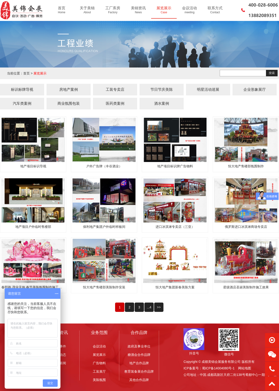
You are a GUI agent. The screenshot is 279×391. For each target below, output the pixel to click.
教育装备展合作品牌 (139, 371)
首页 (26, 73)
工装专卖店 (115, 89)
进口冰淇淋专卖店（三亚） (175, 227)
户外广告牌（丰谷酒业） (104, 166)
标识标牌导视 (22, 89)
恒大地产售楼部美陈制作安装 (104, 287)
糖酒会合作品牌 (139, 355)
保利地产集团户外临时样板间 (104, 227)
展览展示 (39, 73)
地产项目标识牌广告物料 (175, 166)
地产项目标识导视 (33, 166)
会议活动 (99, 346)
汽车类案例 (22, 103)
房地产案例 (68, 89)
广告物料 (99, 363)
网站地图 (244, 368)
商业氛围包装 (68, 103)
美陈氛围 (99, 380)
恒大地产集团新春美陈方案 (175, 287)
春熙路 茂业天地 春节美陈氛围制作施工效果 (33, 287)
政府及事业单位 (139, 346)
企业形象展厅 (254, 89)
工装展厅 (99, 371)
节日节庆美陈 (161, 89)
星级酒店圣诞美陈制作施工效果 (246, 287)
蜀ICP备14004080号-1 (218, 368)
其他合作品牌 (139, 380)
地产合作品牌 (139, 363)
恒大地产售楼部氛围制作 (246, 166)
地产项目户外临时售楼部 (33, 227)
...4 (149, 307)
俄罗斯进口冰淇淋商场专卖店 (246, 227)
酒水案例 (161, 103)
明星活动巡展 (208, 89)
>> (159, 307)
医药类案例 (115, 103)
